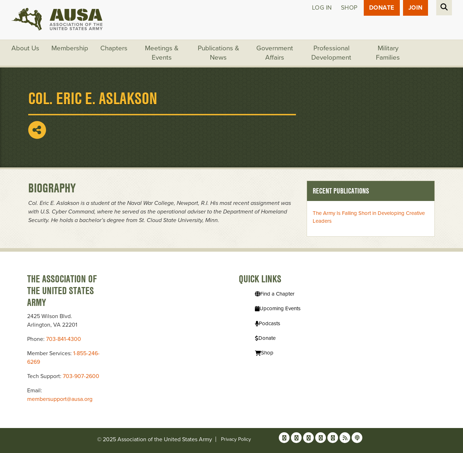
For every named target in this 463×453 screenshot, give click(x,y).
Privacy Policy (236, 439)
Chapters (113, 48)
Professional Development (331, 52)
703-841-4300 (63, 339)
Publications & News (218, 52)
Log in (322, 7)
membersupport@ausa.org (59, 399)
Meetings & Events (161, 52)
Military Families (388, 52)
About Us (25, 48)
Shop (349, 7)
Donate (381, 7)
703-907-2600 (81, 376)
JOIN (415, 7)
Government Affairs (274, 52)
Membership (69, 48)
